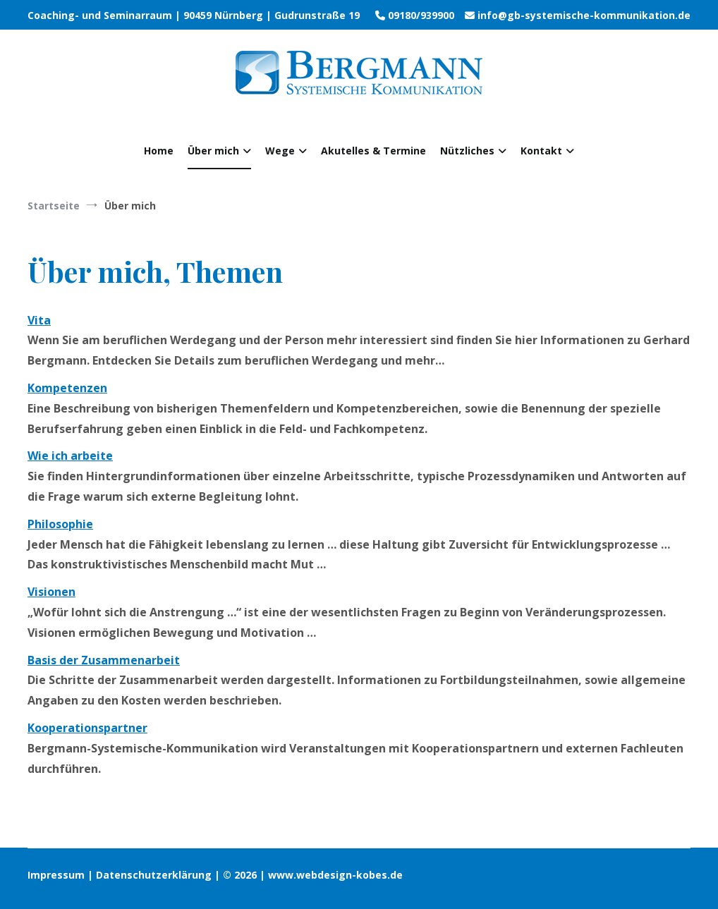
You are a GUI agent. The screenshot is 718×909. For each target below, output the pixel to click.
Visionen (51, 591)
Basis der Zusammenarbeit (104, 660)
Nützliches (467, 150)
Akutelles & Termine (373, 150)
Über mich (213, 150)
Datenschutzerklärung (154, 874)
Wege (280, 150)
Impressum (57, 874)
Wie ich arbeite (70, 455)
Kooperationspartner (87, 728)
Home (159, 150)
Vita (39, 320)
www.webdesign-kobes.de (335, 874)
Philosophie (60, 524)
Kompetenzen (67, 388)
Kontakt (541, 150)
